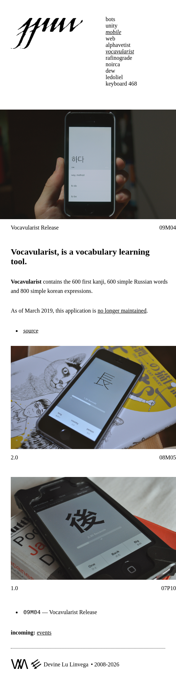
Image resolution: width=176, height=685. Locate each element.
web (110, 38)
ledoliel (114, 77)
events (44, 632)
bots (110, 19)
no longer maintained (122, 311)
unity (111, 26)
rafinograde (119, 58)
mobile (113, 32)
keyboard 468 (121, 84)
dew (110, 71)
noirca (113, 64)
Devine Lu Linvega (66, 664)
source (30, 331)
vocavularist (120, 51)
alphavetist (118, 45)
